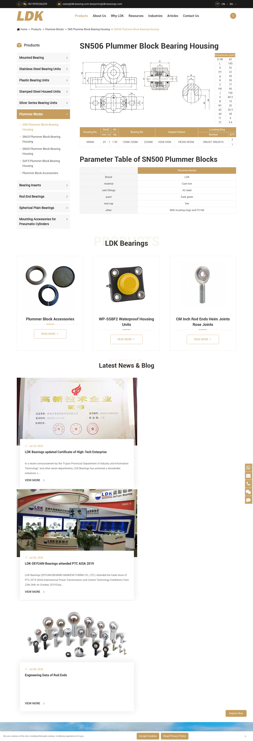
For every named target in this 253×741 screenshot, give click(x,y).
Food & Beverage (138, 628)
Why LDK (117, 16)
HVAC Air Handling (81, 628)
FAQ (190, 628)
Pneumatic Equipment (141, 682)
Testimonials (168, 673)
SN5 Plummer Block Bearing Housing (89, 29)
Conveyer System (80, 666)
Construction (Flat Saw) (113, 639)
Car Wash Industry (139, 639)
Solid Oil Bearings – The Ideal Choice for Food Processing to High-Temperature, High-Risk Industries (212, 667)
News (164, 639)
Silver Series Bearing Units (38, 103)
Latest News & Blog (127, 366)
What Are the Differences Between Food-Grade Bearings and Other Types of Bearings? (212, 673)
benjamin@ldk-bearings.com (106, 3)
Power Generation (110, 682)
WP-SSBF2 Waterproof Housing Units (126, 322)
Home (23, 29)
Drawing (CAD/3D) (198, 650)
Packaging (77, 639)
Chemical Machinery (111, 644)
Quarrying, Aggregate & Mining (114, 628)
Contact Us (191, 16)
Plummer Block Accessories (40, 173)
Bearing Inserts (30, 185)
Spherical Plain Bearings (36, 208)
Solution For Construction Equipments (144, 677)
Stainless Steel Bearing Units (40, 69)
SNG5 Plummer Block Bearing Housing (41, 151)
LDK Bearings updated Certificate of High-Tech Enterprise (50, 426)
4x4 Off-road (136, 666)
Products (81, 16)
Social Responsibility (173, 633)
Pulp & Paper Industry (112, 661)
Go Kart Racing (108, 666)
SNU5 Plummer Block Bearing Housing (41, 139)
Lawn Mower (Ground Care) (85, 655)
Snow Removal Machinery (144, 633)
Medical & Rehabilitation (114, 655)
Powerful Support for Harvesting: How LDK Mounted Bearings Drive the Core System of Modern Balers (212, 689)
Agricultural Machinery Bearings (85, 633)
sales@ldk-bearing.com (76, 3)
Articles (172, 16)
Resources (136, 16)
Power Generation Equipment (85, 661)
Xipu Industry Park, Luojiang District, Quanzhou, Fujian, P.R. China (206, 718)
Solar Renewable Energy (84, 672)
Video (191, 644)
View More (35, 451)
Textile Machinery (139, 672)
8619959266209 (37, 3)
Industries (155, 16)
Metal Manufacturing (141, 661)
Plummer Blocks (54, 29)
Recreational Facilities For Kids (144, 644)
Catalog (192, 639)
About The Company (173, 628)
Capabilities (168, 667)
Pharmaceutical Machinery (85, 650)
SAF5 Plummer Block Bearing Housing (41, 163)
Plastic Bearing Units (34, 80)
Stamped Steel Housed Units (40, 91)
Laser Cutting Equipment (85, 688)
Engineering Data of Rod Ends (197, 423)
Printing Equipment (111, 650)
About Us (99, 16)
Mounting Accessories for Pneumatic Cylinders (37, 221)
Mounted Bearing (31, 58)
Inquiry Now (236, 713)
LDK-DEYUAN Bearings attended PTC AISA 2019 (124, 426)
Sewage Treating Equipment (85, 644)
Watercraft (135, 688)
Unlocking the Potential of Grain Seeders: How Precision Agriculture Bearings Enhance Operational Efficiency (212, 684)
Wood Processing (139, 650)
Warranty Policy (170, 678)
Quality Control (169, 656)
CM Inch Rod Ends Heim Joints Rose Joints (203, 322)
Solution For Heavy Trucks (85, 677)
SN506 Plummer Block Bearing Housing (136, 29)
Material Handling (110, 633)
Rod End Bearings (31, 196)
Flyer (190, 633)
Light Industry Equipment (143, 655)
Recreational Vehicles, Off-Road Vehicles (85, 682)
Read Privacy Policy (174, 736)
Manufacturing (169, 662)
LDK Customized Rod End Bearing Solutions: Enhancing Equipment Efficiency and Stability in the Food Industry (212, 678)
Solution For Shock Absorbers (114, 677)
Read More (49, 333)
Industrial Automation (112, 672)
